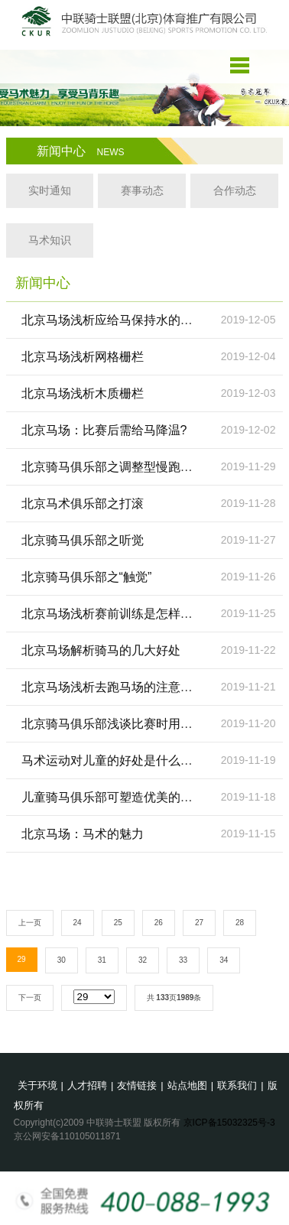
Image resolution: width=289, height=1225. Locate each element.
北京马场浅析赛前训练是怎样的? (110, 613)
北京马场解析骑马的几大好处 (100, 650)
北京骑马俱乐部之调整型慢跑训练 (113, 466)
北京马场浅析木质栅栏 (82, 393)
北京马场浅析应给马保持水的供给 (113, 320)
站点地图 (187, 1085)
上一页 (29, 922)
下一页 (29, 997)
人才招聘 (87, 1085)
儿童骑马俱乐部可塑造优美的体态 (113, 797)
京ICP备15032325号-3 (229, 1122)
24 (77, 922)
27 (199, 922)
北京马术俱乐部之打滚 (82, 503)
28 (239, 922)
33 (183, 960)
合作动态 (234, 190)
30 (61, 960)
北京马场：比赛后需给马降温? (104, 430)
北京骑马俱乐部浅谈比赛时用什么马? (122, 723)
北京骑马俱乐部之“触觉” (86, 576)
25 (118, 922)
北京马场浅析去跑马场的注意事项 (113, 687)
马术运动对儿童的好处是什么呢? (110, 760)
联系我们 (237, 1085)
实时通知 (49, 190)
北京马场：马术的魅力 (82, 833)
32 (142, 960)
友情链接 (137, 1085)
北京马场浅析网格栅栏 (82, 356)
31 (102, 960)
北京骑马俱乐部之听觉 (82, 540)
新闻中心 (81, 151)
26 (158, 922)
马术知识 (49, 240)
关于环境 (37, 1085)
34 (223, 960)
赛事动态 (142, 190)
